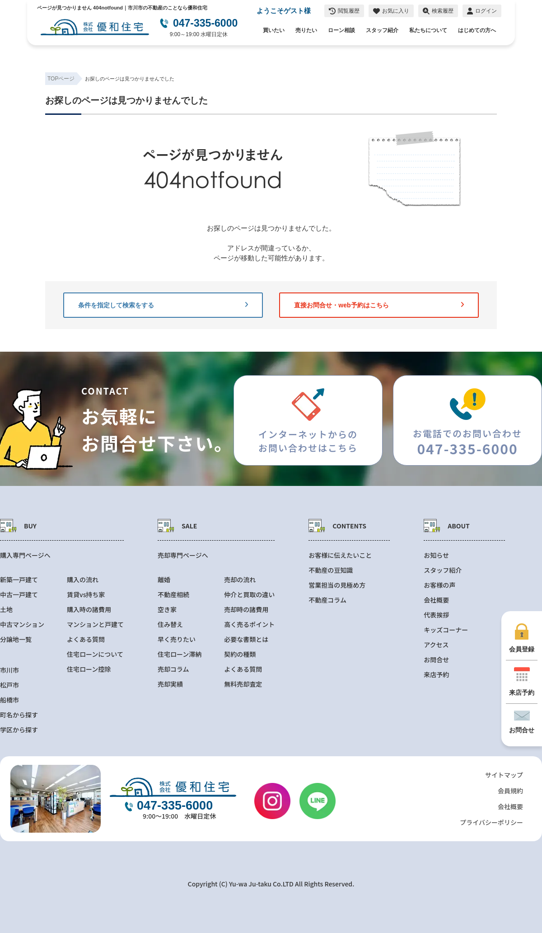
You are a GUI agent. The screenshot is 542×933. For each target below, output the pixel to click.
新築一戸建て (19, 579)
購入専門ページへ (25, 555)
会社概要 (436, 600)
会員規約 (510, 790)
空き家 (167, 609)
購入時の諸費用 (89, 609)
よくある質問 (86, 639)
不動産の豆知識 (330, 570)
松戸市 (9, 685)
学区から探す (19, 730)
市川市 (9, 670)
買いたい (274, 30)
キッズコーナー (446, 630)
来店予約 (436, 674)
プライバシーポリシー (491, 822)
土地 (6, 609)
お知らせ (436, 555)
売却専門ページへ (183, 555)
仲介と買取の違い (249, 594)
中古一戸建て (19, 594)
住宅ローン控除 (89, 669)
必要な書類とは (246, 639)
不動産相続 (173, 594)
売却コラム (173, 669)
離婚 (164, 579)
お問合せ (436, 659)
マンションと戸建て (95, 624)
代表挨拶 (436, 615)
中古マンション (22, 624)
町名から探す (19, 715)
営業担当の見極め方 (336, 585)
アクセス (436, 645)
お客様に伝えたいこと (340, 555)
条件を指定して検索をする (163, 305)
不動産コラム (327, 600)
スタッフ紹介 (382, 30)
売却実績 (170, 684)
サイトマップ (504, 774)
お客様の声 (439, 585)
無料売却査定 (243, 684)
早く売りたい (177, 639)
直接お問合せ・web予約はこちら (379, 305)
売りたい (306, 30)
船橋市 (9, 700)
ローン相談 (341, 30)
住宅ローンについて (95, 654)
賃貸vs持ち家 (86, 594)
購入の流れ (82, 579)
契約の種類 (240, 654)
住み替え (170, 624)
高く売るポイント (249, 624)
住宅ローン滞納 (179, 654)
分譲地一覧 (16, 639)
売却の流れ (240, 579)
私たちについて (428, 30)
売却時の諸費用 (246, 609)
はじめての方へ (477, 30)
